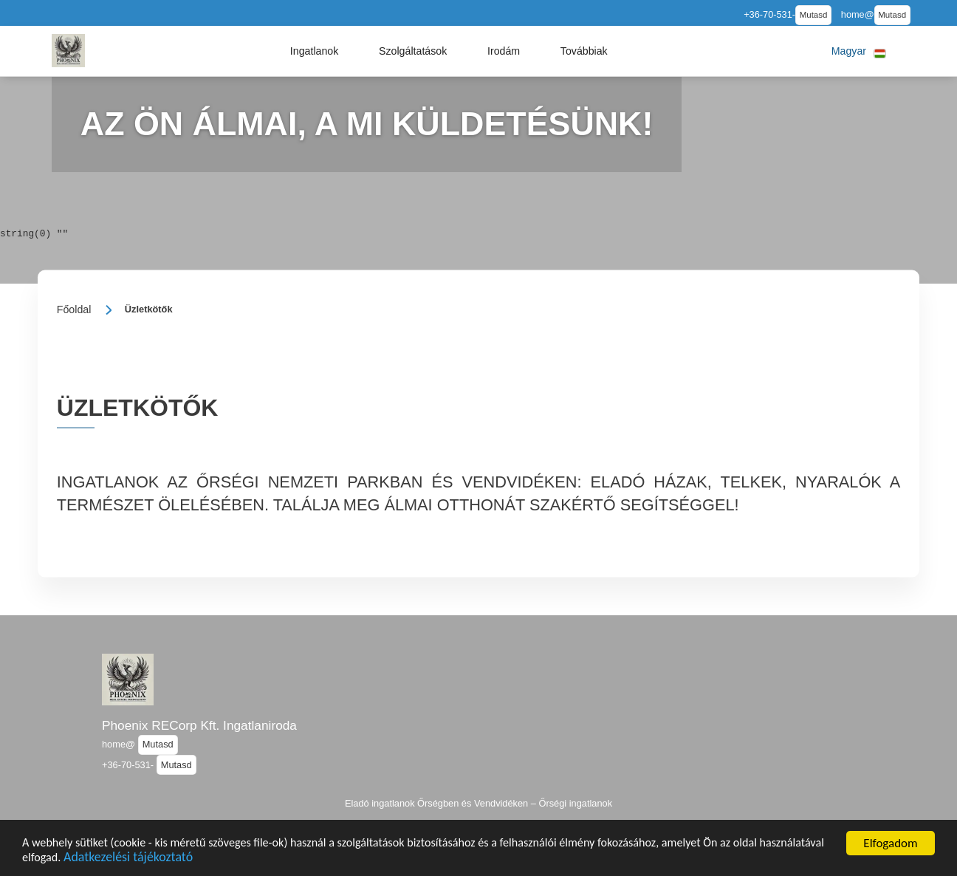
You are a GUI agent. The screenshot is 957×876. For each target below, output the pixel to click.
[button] (314, 51)
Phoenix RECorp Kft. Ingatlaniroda (199, 725)
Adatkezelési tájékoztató (204, 857)
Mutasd (814, 14)
